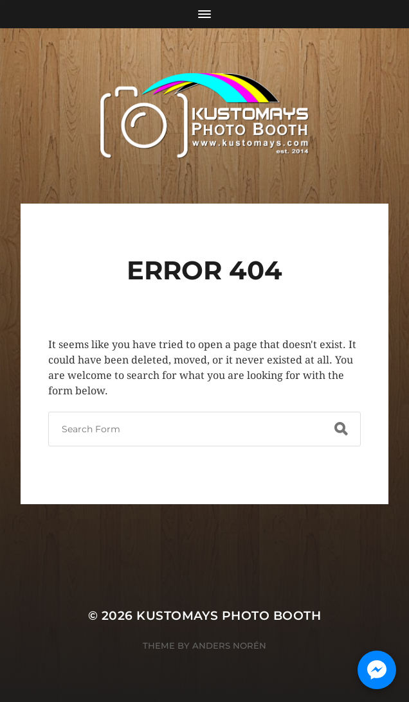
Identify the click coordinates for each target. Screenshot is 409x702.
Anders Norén (229, 645)
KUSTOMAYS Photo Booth (228, 615)
